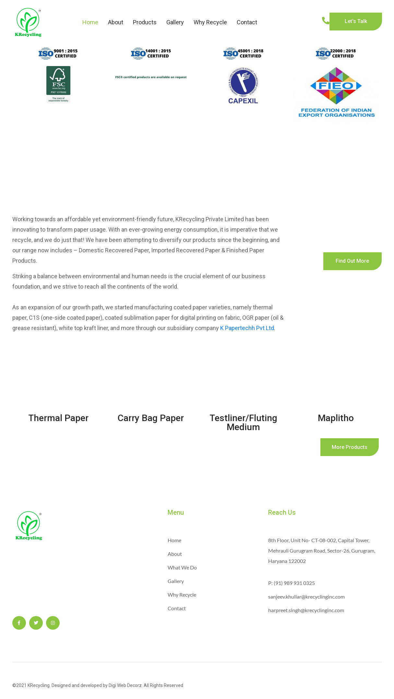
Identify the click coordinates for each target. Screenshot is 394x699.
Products (145, 22)
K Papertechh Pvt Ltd (247, 328)
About (115, 22)
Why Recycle (210, 22)
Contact (247, 22)
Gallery (175, 22)
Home (90, 22)
